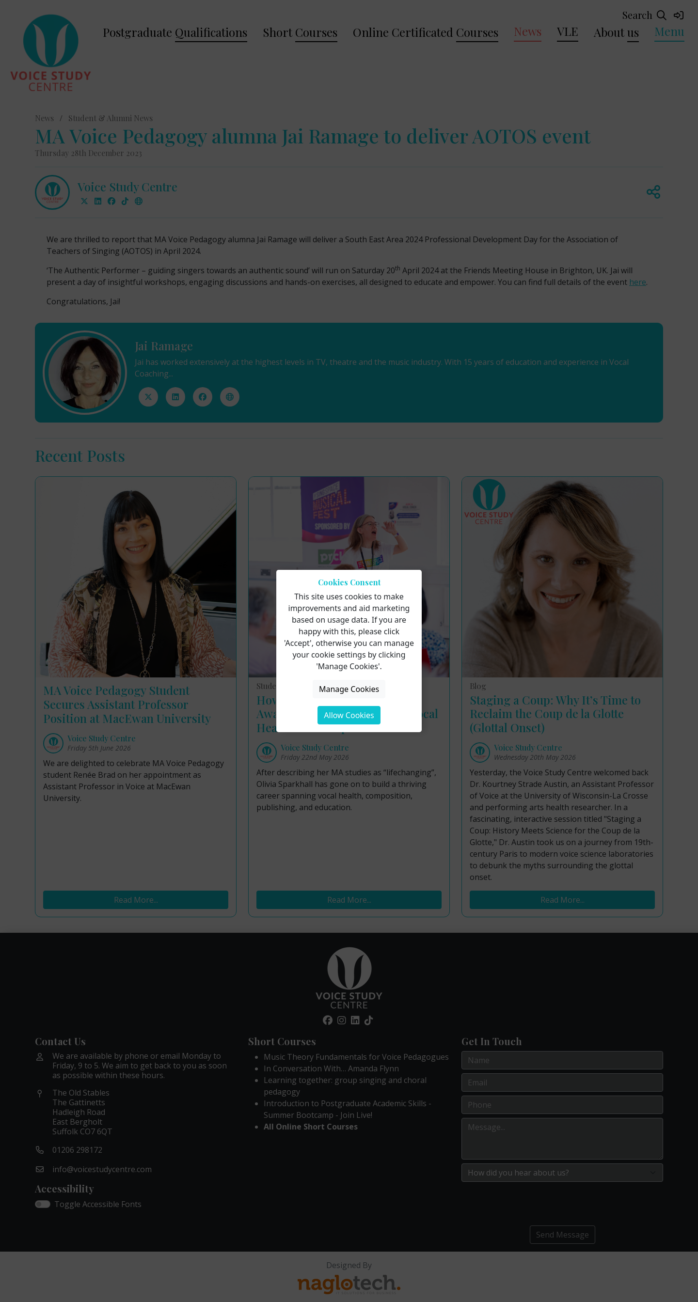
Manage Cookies (349, 689)
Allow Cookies (349, 715)
